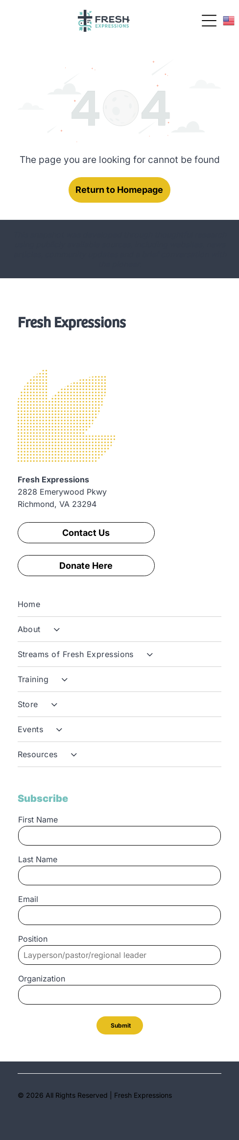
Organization (41, 978)
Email (28, 899)
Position (33, 939)
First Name (38, 819)
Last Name (37, 859)
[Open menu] (209, 20)
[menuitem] (120, 604)
